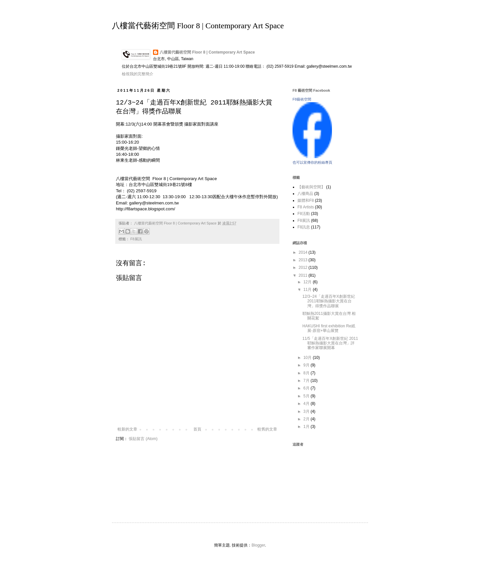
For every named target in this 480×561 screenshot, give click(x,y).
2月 (307, 419)
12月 (308, 282)
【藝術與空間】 (311, 187)
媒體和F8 (305, 200)
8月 (307, 373)
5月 (307, 396)
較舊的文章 (267, 429)
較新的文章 (127, 429)
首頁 (197, 429)
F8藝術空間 (302, 99)
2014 (304, 252)
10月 (308, 357)
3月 (307, 411)
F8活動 (303, 213)
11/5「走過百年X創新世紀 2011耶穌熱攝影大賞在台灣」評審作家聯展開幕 (330, 343)
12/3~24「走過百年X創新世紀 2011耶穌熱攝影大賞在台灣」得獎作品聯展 (328, 301)
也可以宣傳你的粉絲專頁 (312, 162)
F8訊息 (303, 227)
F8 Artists (305, 207)
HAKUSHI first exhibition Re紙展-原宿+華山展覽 (328, 328)
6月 (307, 388)
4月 (307, 403)
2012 (304, 267)
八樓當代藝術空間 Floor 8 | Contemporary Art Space (198, 25)
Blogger (258, 545)
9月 (307, 365)
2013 (304, 260)
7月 (307, 380)
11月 (308, 289)
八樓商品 (305, 193)
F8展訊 (136, 239)
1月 (307, 426)
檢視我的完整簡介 (137, 74)
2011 (304, 275)
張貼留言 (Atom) (143, 438)
